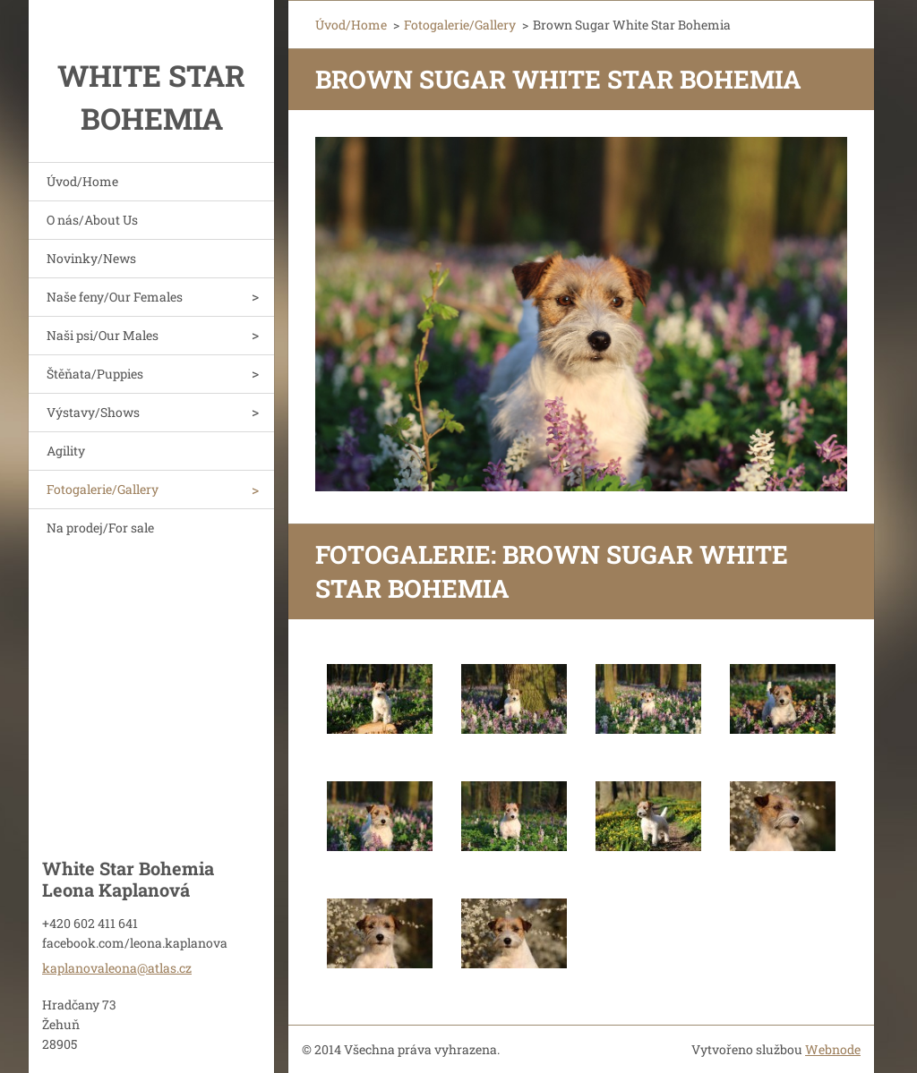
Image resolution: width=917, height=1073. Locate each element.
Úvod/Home (82, 181)
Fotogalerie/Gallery (103, 489)
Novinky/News (91, 258)
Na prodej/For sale (100, 527)
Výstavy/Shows (93, 412)
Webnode (833, 1049)
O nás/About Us (92, 219)
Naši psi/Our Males (103, 335)
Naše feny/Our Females (115, 296)
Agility (66, 450)
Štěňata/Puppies (95, 373)
